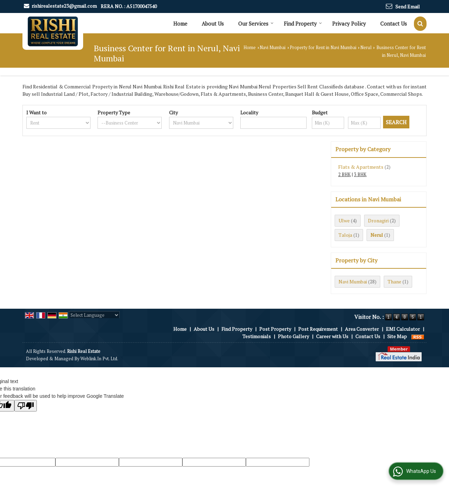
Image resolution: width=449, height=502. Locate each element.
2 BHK (344, 175)
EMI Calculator (403, 329)
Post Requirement (318, 329)
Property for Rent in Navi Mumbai (323, 48)
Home (180, 23)
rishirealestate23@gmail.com (64, 5)
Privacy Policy (349, 23)
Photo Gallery (293, 336)
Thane (394, 281)
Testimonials (256, 336)
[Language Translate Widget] (94, 315)
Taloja (345, 235)
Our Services (256, 23)
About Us (213, 23)
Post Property (275, 329)
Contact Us (393, 23)
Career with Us (332, 336)
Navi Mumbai (273, 48)
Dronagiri (378, 220)
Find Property (303, 23)
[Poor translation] (25, 405)
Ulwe (344, 220)
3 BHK (360, 175)
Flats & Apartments (360, 166)
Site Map (397, 336)
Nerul (365, 48)
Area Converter (362, 329)
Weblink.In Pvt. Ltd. (99, 359)
